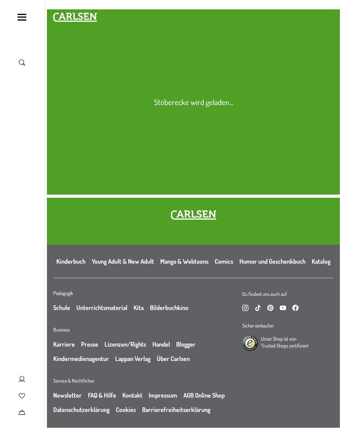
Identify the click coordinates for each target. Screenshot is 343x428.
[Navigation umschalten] (22, 17)
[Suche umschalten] (22, 62)
